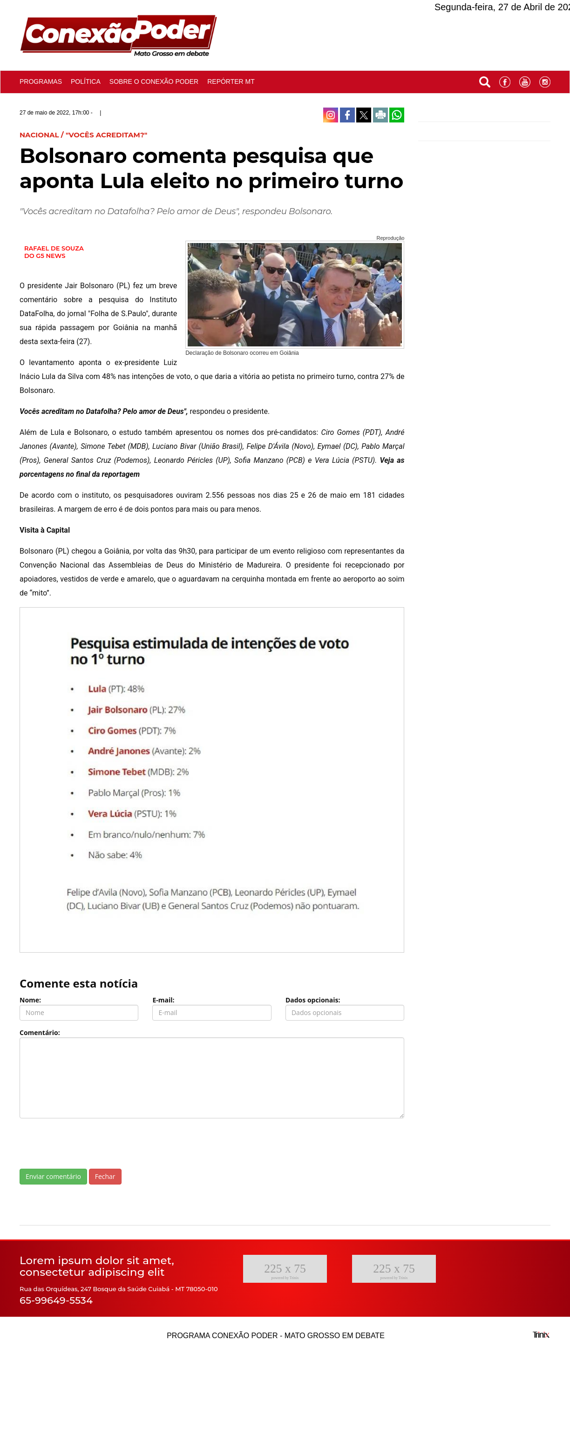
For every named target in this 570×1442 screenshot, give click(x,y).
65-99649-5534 (56, 1300)
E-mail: (163, 999)
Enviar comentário (53, 1176)
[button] (484, 80)
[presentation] (90, 1143)
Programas (41, 81)
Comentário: (40, 1032)
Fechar (105, 1176)
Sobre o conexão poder (153, 81)
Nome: (30, 999)
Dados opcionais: (312, 999)
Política (86, 81)
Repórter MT (231, 81)
